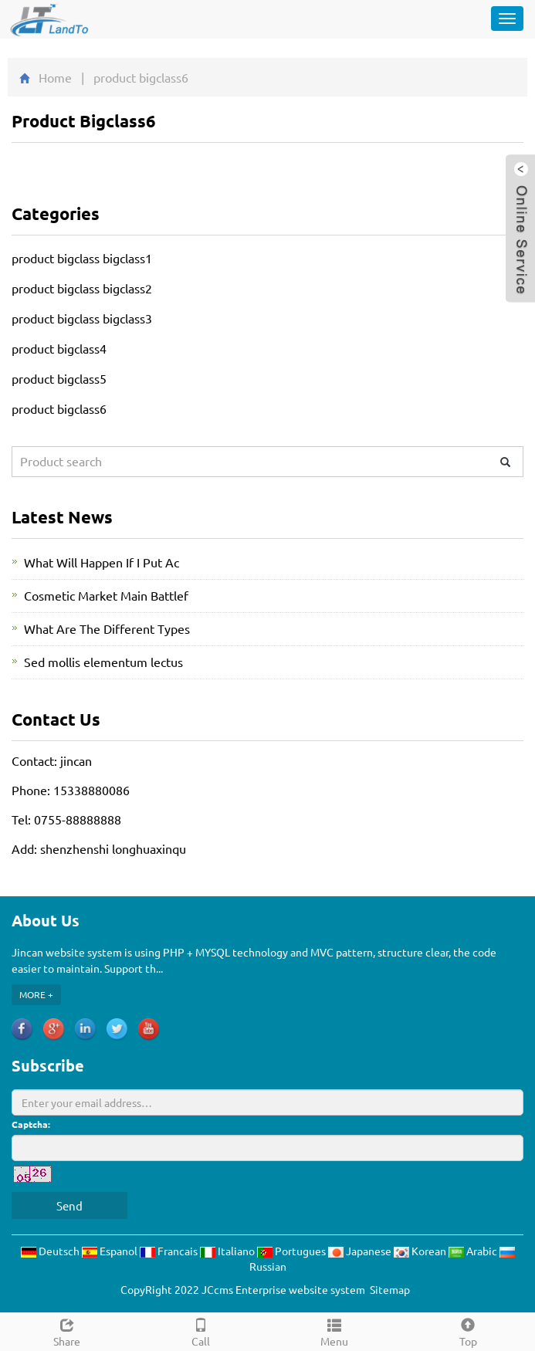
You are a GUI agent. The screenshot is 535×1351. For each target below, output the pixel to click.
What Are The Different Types (107, 628)
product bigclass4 (59, 348)
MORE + (36, 994)
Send (69, 1205)
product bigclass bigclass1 (82, 258)
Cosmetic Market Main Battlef (106, 595)
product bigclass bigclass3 (82, 318)
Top (468, 1330)
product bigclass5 (59, 378)
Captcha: (31, 1124)
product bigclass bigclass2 (82, 288)
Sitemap (390, 1289)
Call (200, 1330)
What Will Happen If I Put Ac (101, 562)
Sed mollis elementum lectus (103, 661)
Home (55, 77)
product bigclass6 (59, 408)
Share (67, 1330)
